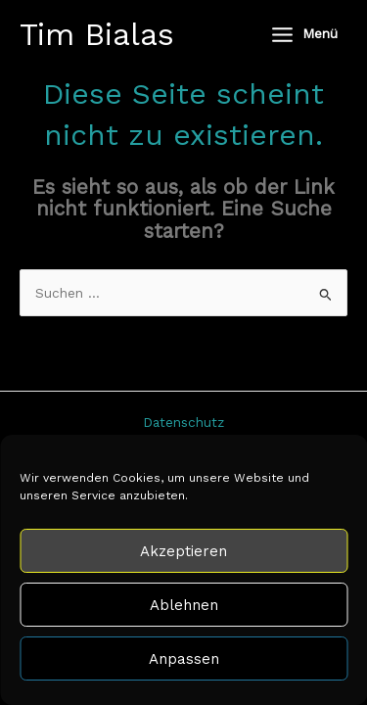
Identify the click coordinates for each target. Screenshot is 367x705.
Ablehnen (184, 605)
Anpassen (184, 659)
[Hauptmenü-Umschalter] (303, 34)
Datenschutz (183, 422)
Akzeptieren (183, 551)
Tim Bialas (97, 34)
